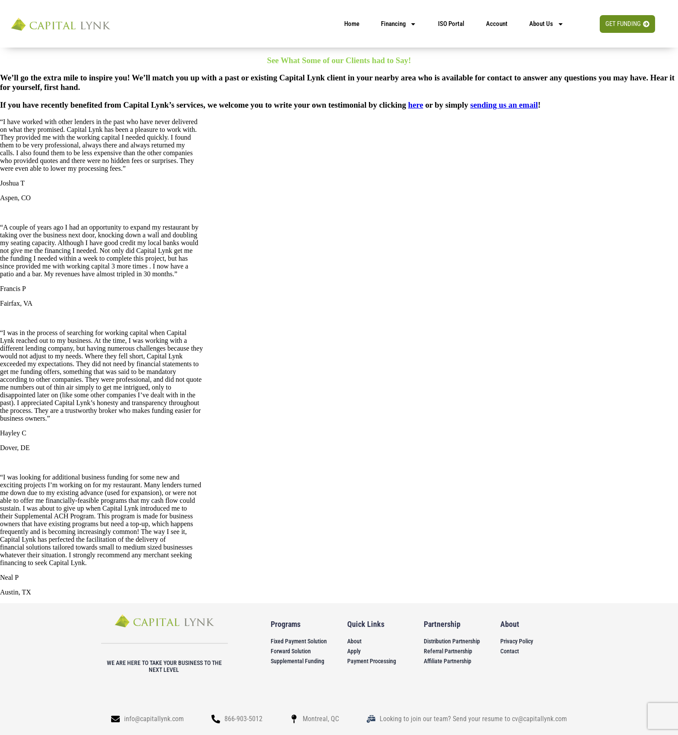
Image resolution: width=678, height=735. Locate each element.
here (415, 104)
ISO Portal (451, 24)
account (497, 24)
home (351, 24)
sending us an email (503, 104)
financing (398, 24)
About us (546, 24)
